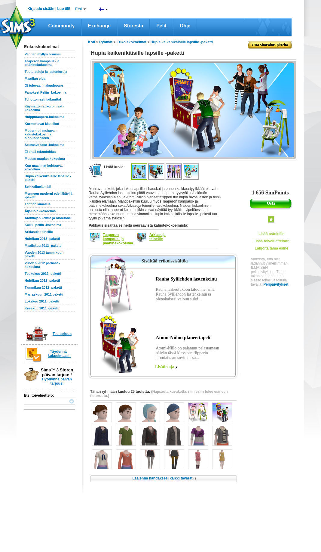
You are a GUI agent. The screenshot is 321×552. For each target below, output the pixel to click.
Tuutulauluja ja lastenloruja (46, 71)
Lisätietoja (164, 366)
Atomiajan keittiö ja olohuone (48, 218)
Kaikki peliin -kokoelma (43, 225)
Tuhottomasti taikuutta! (43, 99)
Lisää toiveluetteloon (271, 241)
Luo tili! (63, 9)
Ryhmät (105, 42)
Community (61, 25)
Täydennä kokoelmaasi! (59, 353)
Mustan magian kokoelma (45, 158)
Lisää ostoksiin (271, 234)
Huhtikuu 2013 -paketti (42, 238)
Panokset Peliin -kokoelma (45, 92)
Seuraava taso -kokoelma (44, 145)
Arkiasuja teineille (39, 232)
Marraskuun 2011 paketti (44, 294)
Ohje (185, 25)
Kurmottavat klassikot (42, 124)
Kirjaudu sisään (40, 9)
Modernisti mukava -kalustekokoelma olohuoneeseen (41, 134)
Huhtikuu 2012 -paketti (42, 280)
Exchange (99, 25)
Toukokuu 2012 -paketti (43, 273)
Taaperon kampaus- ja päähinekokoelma (42, 63)
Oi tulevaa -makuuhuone (44, 85)
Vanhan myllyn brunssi (43, 54)
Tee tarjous (62, 334)
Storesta (133, 25)
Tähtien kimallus (37, 204)
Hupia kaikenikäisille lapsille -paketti (182, 42)
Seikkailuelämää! (38, 186)
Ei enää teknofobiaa (40, 152)
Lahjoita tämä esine (271, 248)
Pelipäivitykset (275, 284)
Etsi (78, 9)
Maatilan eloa (35, 78)
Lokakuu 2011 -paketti (42, 301)
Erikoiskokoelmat (131, 42)
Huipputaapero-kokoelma (44, 117)
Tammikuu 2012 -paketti (43, 287)
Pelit (161, 25)
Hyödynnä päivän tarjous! (57, 381)
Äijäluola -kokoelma (40, 211)
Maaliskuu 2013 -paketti (43, 245)
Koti (91, 42)
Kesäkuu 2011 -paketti (42, 308)
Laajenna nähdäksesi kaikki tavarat (164, 478)
